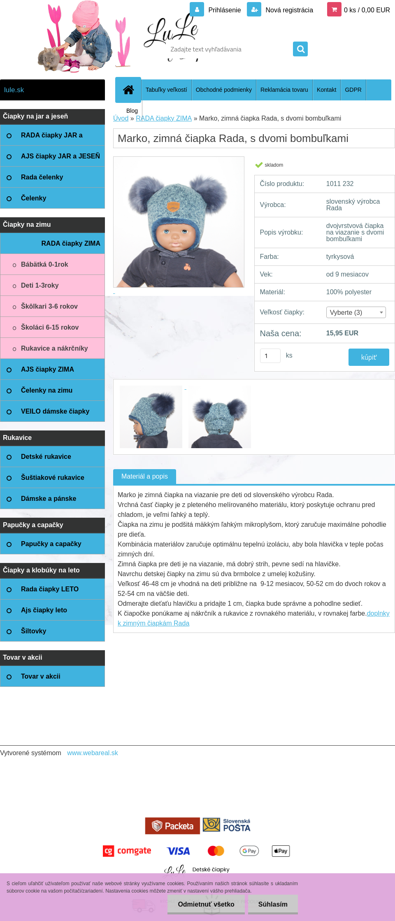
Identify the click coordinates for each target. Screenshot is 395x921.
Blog (132, 110)
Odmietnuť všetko (206, 904)
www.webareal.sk (92, 752)
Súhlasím (273, 904)
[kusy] (270, 356)
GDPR (353, 89)
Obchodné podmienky (224, 89)
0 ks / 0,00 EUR (367, 10)
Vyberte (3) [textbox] (346, 312)
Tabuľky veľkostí (166, 89)
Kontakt (326, 89)
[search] (300, 49)
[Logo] (56, 49)
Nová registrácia (288, 10)
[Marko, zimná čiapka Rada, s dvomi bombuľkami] (152, 386)
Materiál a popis (144, 476)
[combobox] (356, 312)
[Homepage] (131, 89)
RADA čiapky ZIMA (164, 118)
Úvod (120, 118)
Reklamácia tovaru (284, 89)
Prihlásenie (225, 10)
